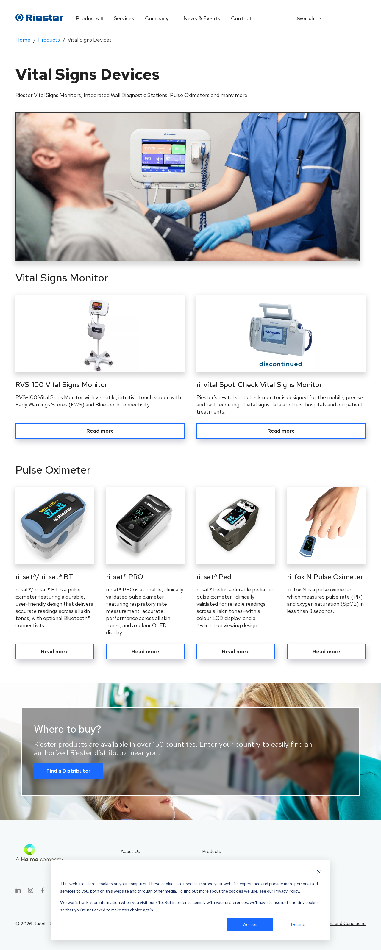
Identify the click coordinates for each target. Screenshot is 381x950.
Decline (298, 924)
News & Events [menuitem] (201, 18)
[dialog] (190, 900)
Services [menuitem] (124, 18)
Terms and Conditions (343, 922)
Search (305, 18)
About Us (130, 849)
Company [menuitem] (156, 18)
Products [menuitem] (87, 18)
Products (49, 39)
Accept (250, 924)
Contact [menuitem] (241, 18)
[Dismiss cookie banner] (319, 872)
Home (22, 39)
